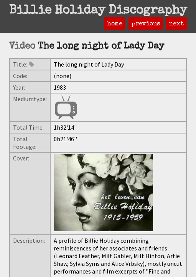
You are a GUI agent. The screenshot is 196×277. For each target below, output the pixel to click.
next (176, 24)
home (114, 24)
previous (146, 24)
